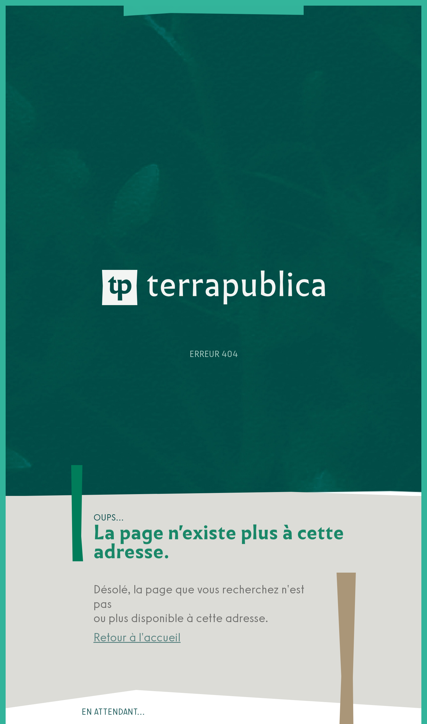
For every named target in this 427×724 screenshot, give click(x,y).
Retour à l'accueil (137, 637)
